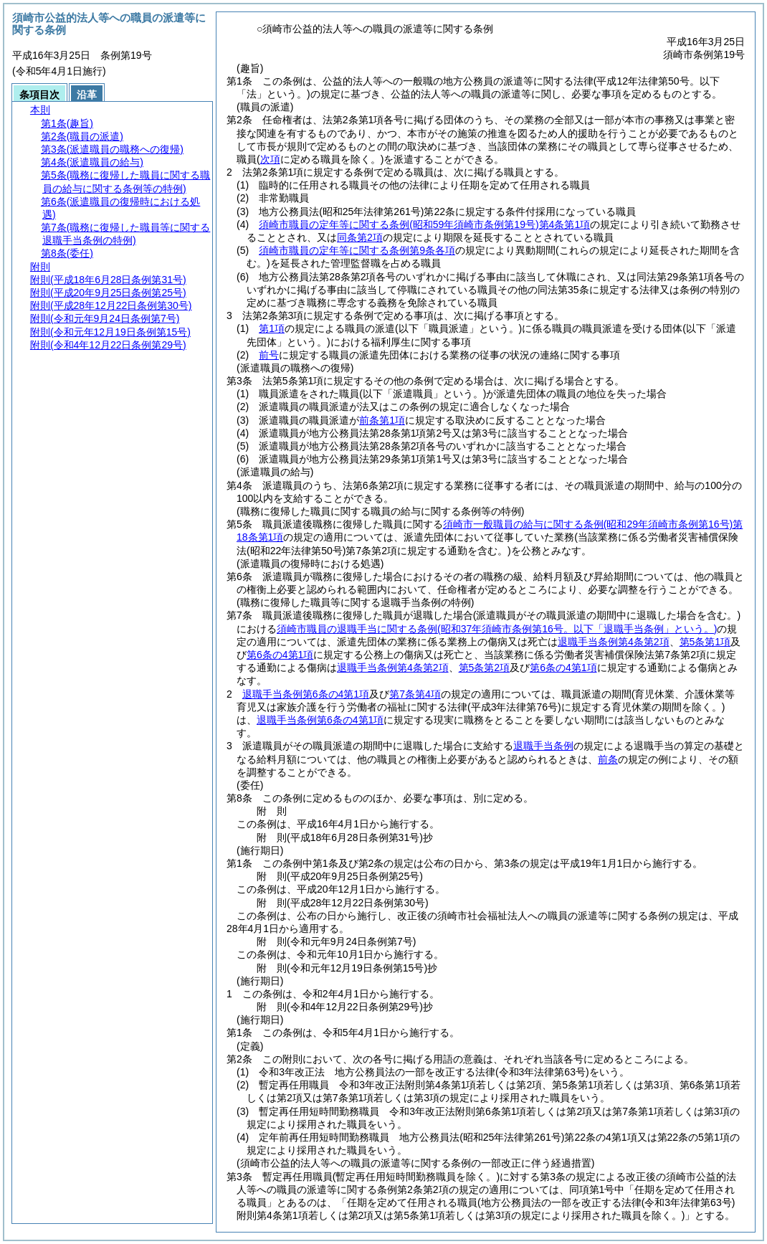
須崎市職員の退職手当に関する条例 (497, 629)
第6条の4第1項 (280, 654)
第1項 (272, 328)
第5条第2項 (484, 667)
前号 (269, 355)
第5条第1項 (705, 641)
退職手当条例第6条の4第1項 (305, 694)
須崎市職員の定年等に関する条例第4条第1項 (424, 224)
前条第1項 (382, 420)
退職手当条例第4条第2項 (614, 641)
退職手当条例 (543, 745)
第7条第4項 (415, 694)
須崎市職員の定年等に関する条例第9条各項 (357, 250)
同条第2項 (360, 237)
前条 (608, 759)
